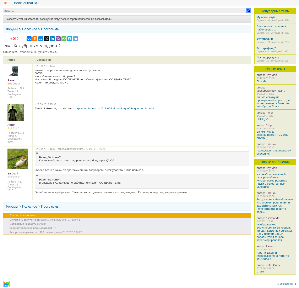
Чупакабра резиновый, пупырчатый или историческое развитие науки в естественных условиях (272, 180)
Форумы (11, 29)
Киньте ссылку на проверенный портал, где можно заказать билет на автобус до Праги (273, 102)
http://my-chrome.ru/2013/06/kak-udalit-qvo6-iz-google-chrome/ (114, 108)
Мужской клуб (266, 17)
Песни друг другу (268, 57)
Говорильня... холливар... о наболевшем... (274, 28)
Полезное (29, 29)
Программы (50, 29)
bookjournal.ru (288, 283)
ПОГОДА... (264, 119)
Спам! (261, 271)
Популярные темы (275, 11)
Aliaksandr (272, 218)
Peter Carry (273, 265)
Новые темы (275, 69)
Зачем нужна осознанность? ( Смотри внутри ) (272, 134)
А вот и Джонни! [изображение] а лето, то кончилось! (273, 255)
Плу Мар (271, 74)
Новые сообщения (275, 162)
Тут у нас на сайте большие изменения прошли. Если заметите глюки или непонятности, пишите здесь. (275, 205)
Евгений (271, 144)
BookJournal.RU (26, 3)
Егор (269, 125)
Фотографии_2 (266, 48)
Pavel (269, 112)
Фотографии (265, 38)
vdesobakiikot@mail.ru (271, 90)
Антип (269, 246)
